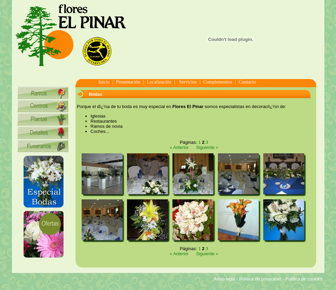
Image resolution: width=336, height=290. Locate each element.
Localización (159, 82)
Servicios (187, 82)
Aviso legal (224, 278)
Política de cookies (303, 278)
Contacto (247, 82)
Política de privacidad (260, 278)
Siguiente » (207, 147)
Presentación (128, 82)
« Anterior (179, 147)
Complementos (217, 82)
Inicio (104, 82)
